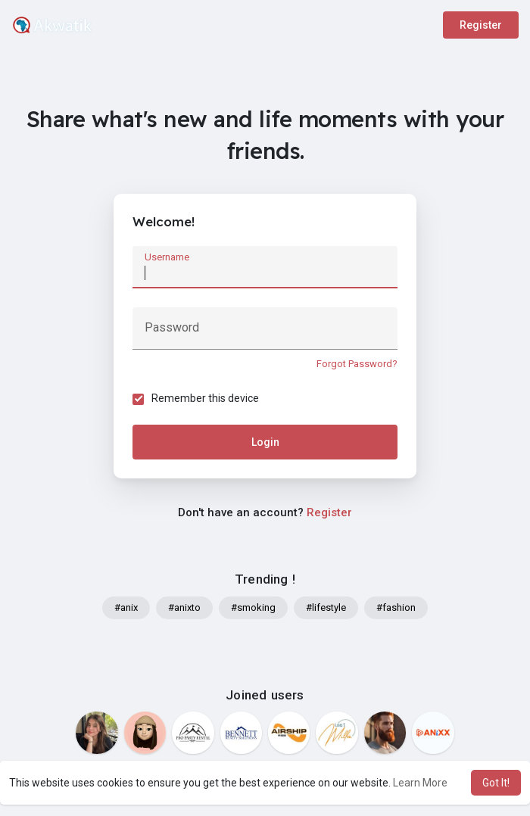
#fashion (396, 607)
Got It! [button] (496, 783)
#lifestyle (326, 607)
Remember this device (205, 398)
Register (481, 25)
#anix (126, 607)
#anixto (184, 607)
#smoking (253, 607)
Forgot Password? (357, 363)
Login (265, 442)
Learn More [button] (420, 783)
